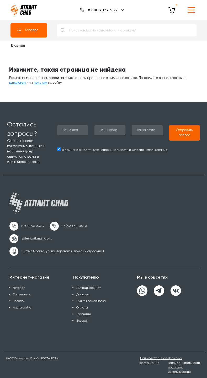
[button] (184, 132)
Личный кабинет (88, 288)
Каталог (27, 30)
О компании (21, 294)
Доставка (83, 294)
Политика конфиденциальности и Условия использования (184, 364)
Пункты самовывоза (91, 301)
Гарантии (83, 314)
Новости (19, 301)
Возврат (82, 320)
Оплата (82, 307)
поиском (40, 82)
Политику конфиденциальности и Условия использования (124, 150)
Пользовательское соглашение (154, 360)
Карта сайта (22, 307)
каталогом (17, 82)
